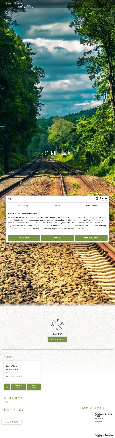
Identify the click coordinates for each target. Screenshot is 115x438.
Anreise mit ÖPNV (18, 387)
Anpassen (57, 238)
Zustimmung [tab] (23, 206)
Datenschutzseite (77, 228)
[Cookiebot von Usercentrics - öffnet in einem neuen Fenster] (97, 199)
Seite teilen (57, 339)
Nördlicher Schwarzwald (15, 3)
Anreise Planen (33, 387)
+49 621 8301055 (15, 376)
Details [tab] (57, 206)
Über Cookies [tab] (92, 206)
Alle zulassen (91, 238)
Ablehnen (24, 238)
